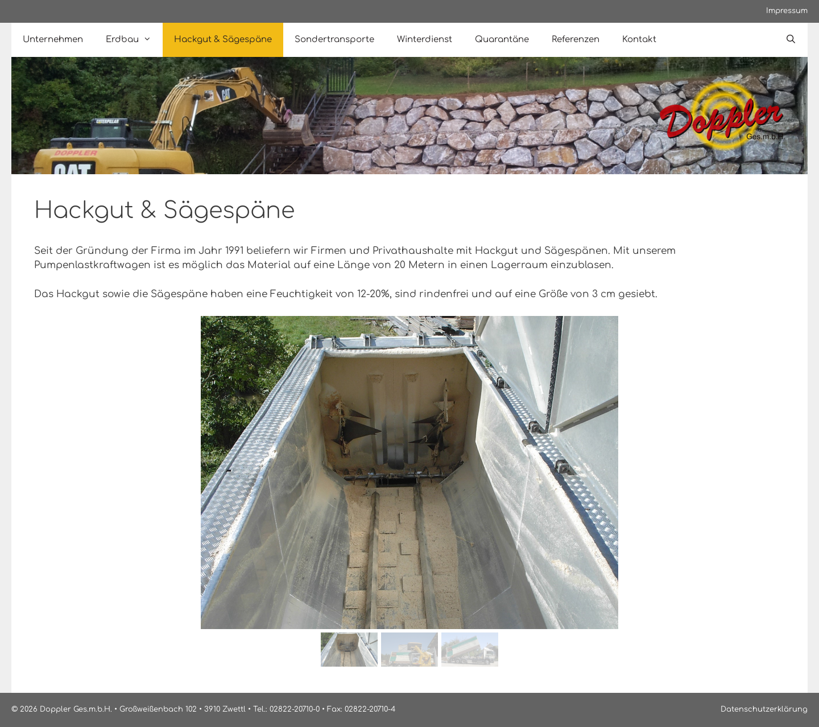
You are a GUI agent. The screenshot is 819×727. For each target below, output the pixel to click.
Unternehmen (53, 39)
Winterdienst (424, 39)
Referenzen (575, 39)
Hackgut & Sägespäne (223, 39)
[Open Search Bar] (791, 40)
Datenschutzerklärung (764, 709)
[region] (409, 493)
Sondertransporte (334, 39)
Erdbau (134, 40)
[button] (52, 472)
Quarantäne (502, 39)
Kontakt (639, 39)
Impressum (787, 11)
